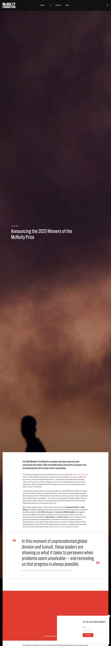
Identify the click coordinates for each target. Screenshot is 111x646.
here (60, 527)
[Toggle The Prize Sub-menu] (58, 5)
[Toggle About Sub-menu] (68, 5)
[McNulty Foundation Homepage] (9, 5)
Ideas (50, 5)
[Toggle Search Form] (107, 5)
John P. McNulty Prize (80, 474)
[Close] (109, 616)
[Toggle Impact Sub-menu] (43, 5)
